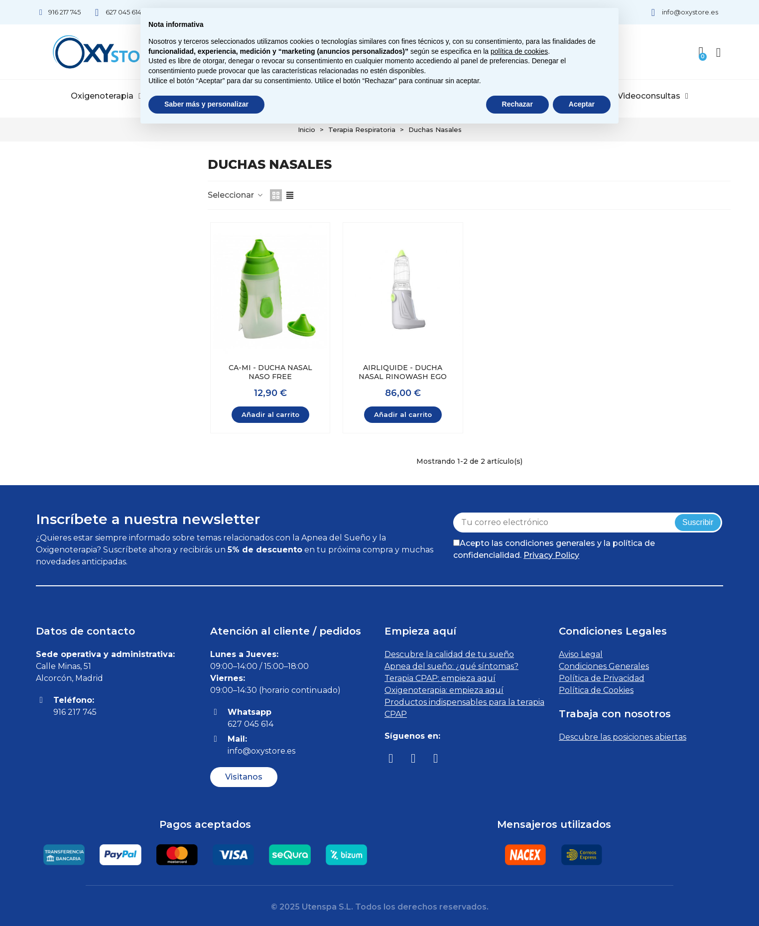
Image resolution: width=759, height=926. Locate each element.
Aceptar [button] (582, 104)
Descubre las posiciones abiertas (622, 737)
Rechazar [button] (517, 104)
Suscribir (697, 522)
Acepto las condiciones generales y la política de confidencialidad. (554, 549)
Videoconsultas (653, 96)
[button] (243, 777)
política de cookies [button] (519, 51)
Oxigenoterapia (106, 96)
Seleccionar (236, 195)
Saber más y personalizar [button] (206, 104)
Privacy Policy (551, 555)
